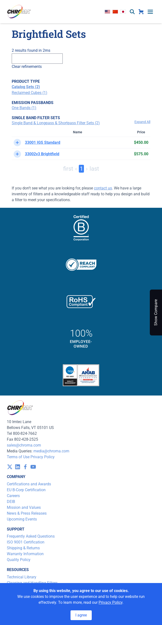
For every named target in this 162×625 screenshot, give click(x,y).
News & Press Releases (27, 513)
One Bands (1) (24, 107)
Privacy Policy (42, 457)
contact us (103, 188)
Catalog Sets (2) (26, 86)
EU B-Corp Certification (26, 490)
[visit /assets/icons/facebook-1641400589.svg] (25, 467)
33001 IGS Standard (42, 142)
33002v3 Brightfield (42, 154)
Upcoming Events (22, 519)
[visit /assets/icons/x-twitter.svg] (10, 467)
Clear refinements (27, 66)
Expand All (142, 122)
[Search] (37, 58)
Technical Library (21, 577)
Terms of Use (18, 457)
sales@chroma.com (24, 445)
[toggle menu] (150, 11)
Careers (13, 495)
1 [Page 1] (81, 168)
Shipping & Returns (23, 548)
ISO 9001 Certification (25, 542)
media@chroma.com (51, 451)
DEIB (11, 501)
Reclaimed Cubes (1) (29, 92)
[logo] (19, 11)
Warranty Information (25, 554)
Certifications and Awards (29, 484)
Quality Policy (18, 559)
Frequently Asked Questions (31, 536)
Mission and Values (24, 507)
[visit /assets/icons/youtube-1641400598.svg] (33, 467)
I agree (81, 615)
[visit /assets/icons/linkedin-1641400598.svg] (17, 467)
